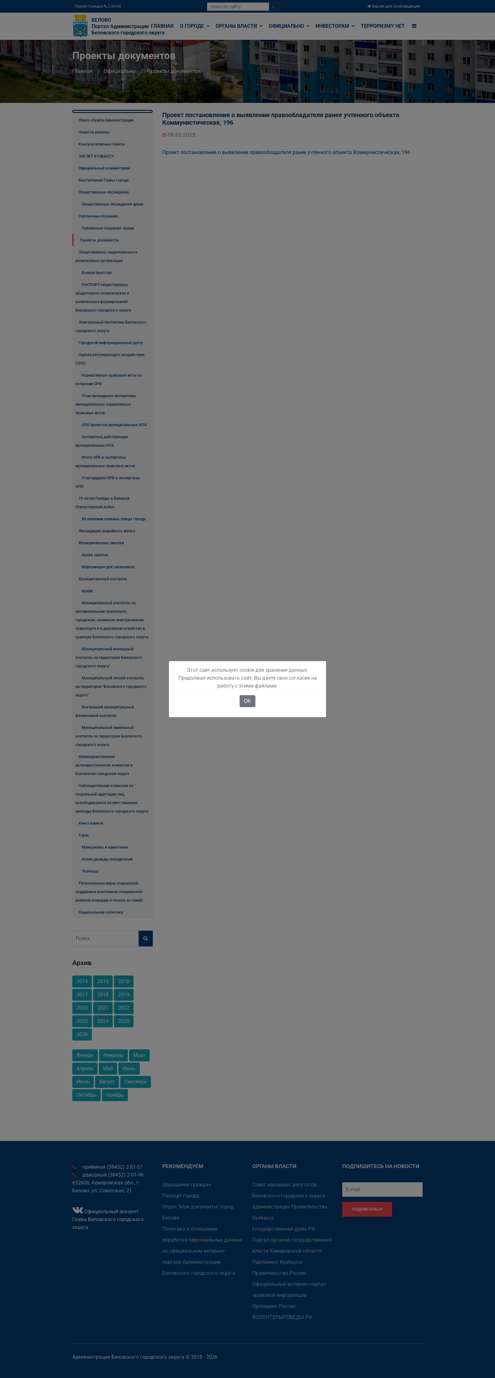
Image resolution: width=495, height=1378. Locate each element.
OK (247, 701)
